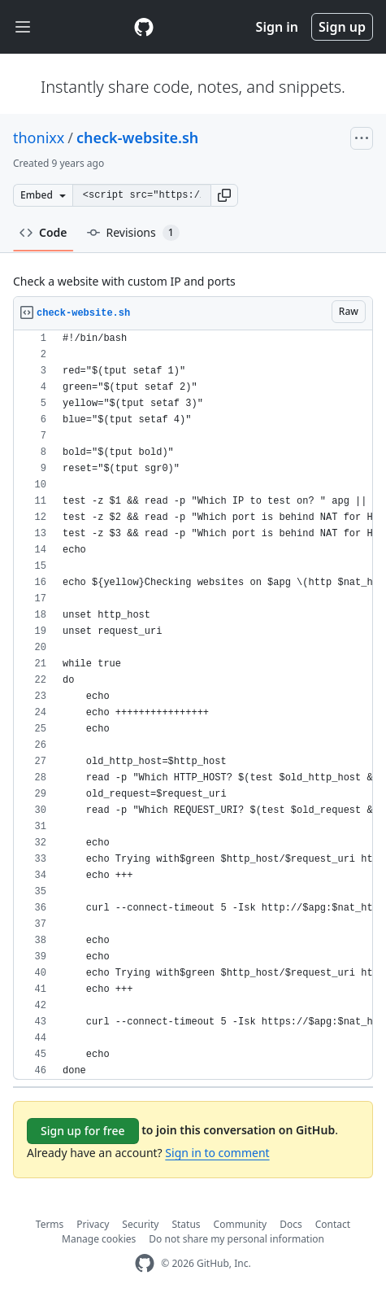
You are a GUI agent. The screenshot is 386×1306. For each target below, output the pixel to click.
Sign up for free (83, 1130)
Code (43, 232)
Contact (332, 1224)
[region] (193, 705)
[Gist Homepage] (144, 27)
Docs (291, 1224)
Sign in (277, 27)
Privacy (92, 1224)
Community (240, 1224)
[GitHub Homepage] (144, 1263)
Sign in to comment (217, 1152)
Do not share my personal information (236, 1239)
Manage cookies (99, 1239)
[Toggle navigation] (23, 27)
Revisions (133, 233)
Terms (50, 1224)
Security (140, 1224)
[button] (224, 195)
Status (185, 1224)
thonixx (38, 137)
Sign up (342, 27)
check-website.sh (137, 137)
